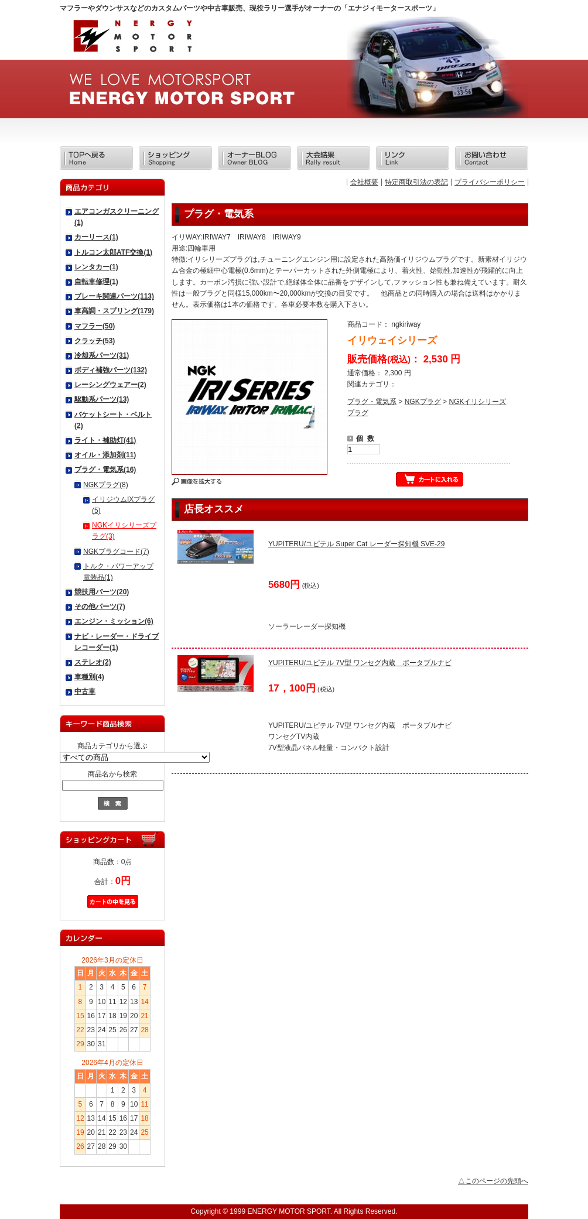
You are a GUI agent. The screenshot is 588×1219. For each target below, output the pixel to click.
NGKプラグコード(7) (116, 551)
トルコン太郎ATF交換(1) (113, 252)
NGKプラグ (423, 402)
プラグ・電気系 (371, 402)
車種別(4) (89, 677)
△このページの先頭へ (493, 1181)
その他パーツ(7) (99, 606)
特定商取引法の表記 (416, 182)
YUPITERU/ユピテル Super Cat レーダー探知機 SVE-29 (356, 544)
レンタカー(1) (96, 267)
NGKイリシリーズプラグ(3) (124, 530)
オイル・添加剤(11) (105, 455)
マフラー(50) (94, 326)
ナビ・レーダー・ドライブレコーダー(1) (116, 642)
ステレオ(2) (92, 662)
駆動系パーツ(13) (101, 399)
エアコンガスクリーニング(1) (116, 217)
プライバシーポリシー (489, 182)
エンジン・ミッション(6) (113, 621)
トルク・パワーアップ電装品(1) (118, 571)
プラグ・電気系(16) (105, 469)
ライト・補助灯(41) (105, 440)
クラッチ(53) (94, 341)
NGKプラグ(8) (105, 485)
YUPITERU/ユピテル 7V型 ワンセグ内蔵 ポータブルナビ (360, 663)
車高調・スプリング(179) (114, 311)
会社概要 (364, 182)
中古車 (84, 691)
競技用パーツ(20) (101, 592)
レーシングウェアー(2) (110, 385)
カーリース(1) (96, 237)
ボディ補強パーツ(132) (110, 370)
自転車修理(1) (96, 282)
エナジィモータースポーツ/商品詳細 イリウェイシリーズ (131, 39)
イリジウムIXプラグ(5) (123, 505)
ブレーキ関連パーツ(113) (114, 296)
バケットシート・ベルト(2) (113, 420)
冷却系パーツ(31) (101, 355)
